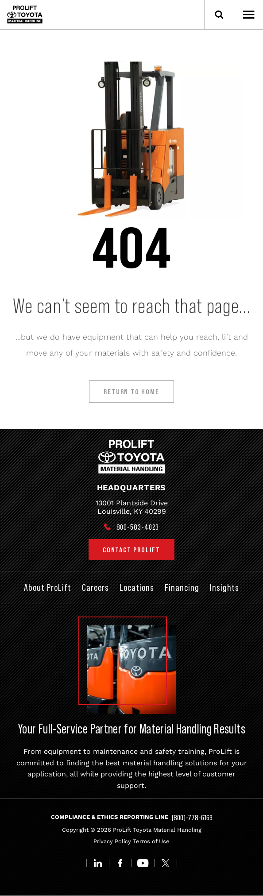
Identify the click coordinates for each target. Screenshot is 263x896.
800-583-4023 (137, 527)
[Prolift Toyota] (25, 14)
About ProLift (47, 587)
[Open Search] (219, 14)
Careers (95, 587)
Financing (182, 587)
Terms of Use (151, 841)
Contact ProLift (131, 550)
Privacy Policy (112, 841)
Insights (224, 587)
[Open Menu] (248, 14)
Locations (137, 587)
